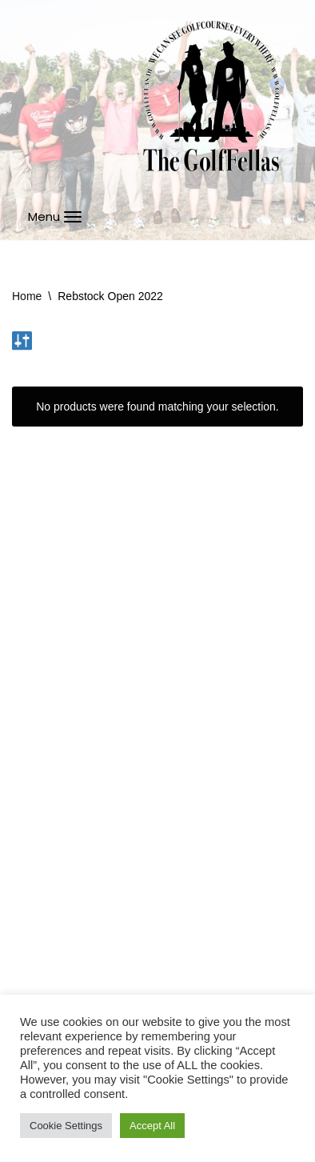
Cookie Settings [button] (66, 1126)
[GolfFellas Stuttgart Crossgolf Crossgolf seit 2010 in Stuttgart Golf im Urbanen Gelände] (211, 96)
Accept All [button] (152, 1126)
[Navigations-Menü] (54, 216)
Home (27, 296)
